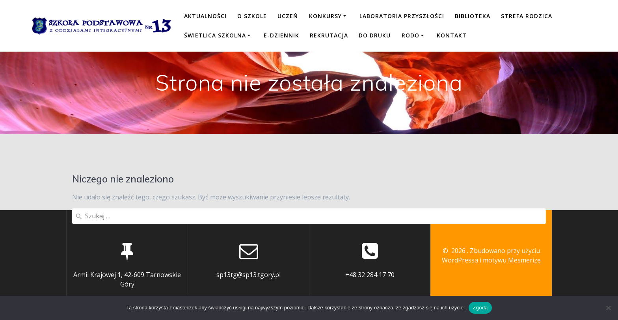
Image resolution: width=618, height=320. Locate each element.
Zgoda (480, 308)
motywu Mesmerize (512, 260)
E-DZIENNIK (281, 35)
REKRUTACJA (329, 35)
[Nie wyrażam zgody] (608, 308)
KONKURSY (325, 16)
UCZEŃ (287, 16)
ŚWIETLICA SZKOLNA (215, 35)
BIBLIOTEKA (472, 16)
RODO (410, 35)
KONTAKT (452, 35)
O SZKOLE (252, 16)
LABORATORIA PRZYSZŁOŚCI (401, 16)
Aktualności (205, 16)
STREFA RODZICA (526, 16)
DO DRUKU (375, 35)
